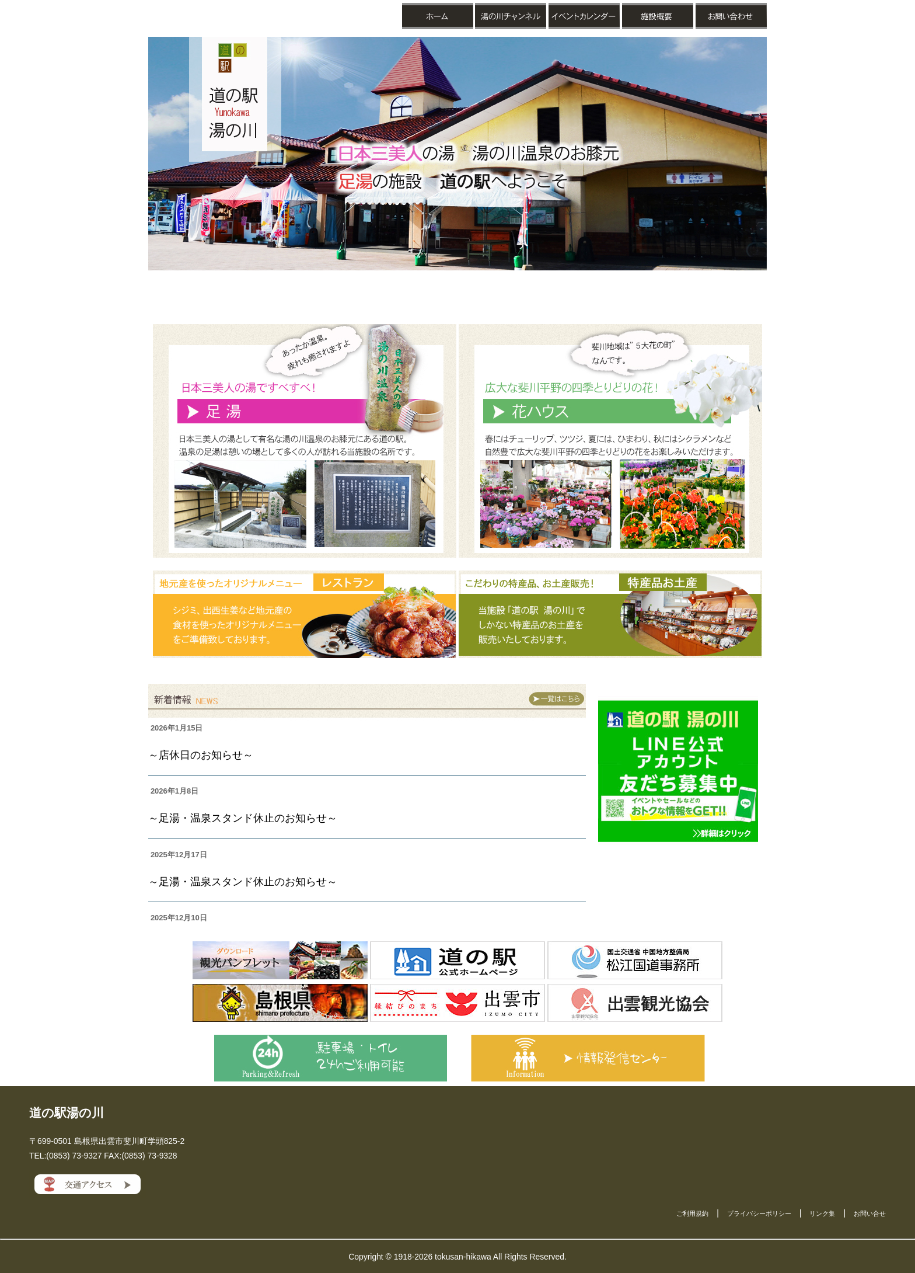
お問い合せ (870, 1213)
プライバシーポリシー (759, 1213)
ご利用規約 (692, 1213)
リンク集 (822, 1213)
